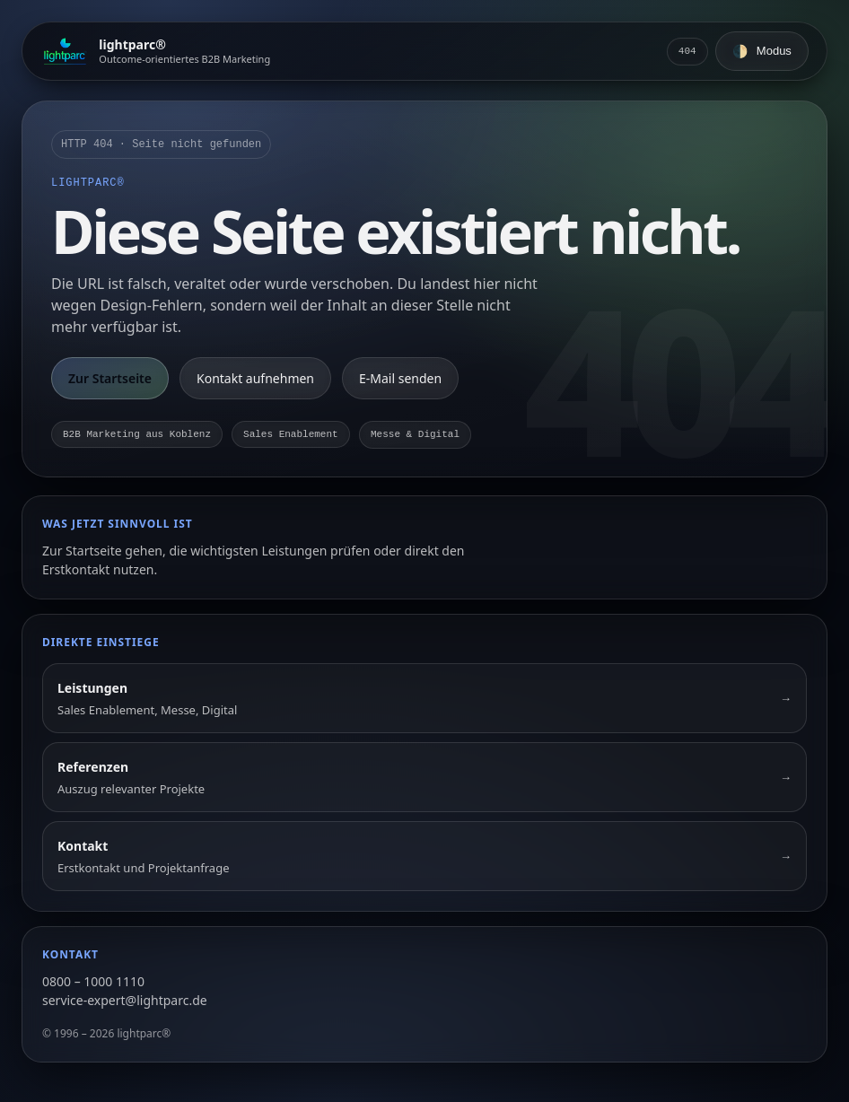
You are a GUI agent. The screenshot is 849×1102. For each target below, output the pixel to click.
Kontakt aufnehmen (255, 378)
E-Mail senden (400, 378)
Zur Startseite (110, 378)
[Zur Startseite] (155, 51)
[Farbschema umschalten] (762, 51)
